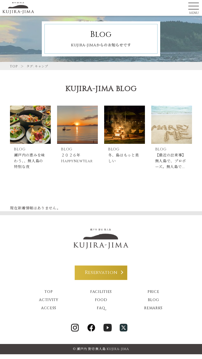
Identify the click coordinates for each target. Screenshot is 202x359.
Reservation (101, 277)
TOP (14, 66)
